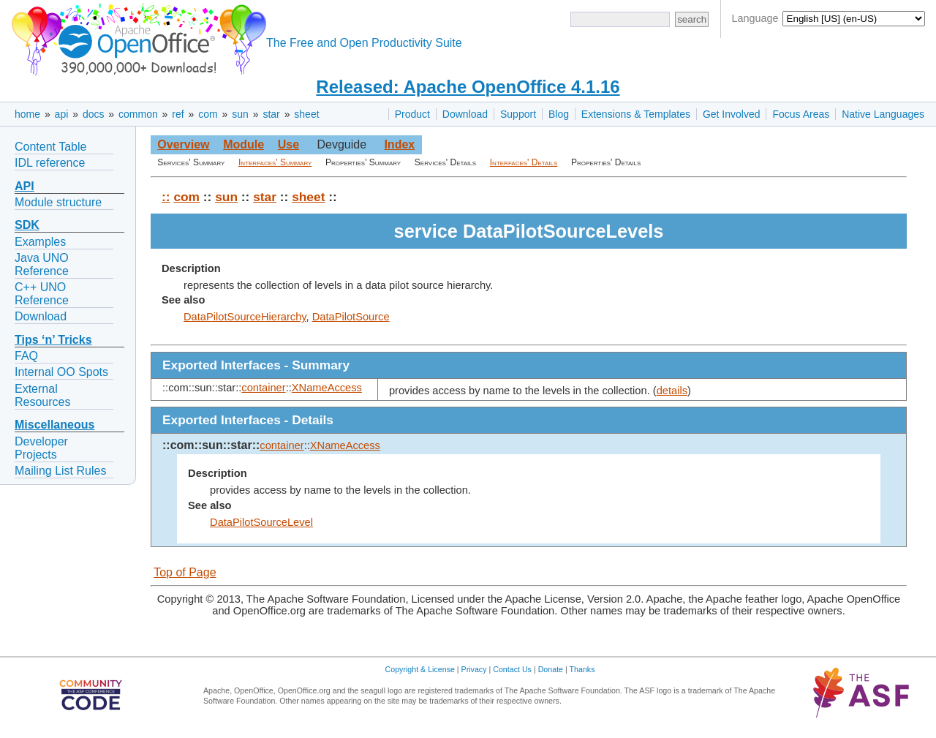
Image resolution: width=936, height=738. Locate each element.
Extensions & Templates (635, 114)
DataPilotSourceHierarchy (245, 317)
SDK (27, 225)
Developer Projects (41, 448)
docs (94, 114)
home (27, 114)
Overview (183, 144)
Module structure (58, 202)
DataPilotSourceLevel (261, 522)
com (207, 114)
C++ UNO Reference (42, 293)
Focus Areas (800, 114)
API (24, 186)
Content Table (50, 146)
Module (243, 144)
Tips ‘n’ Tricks (53, 340)
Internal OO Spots (61, 372)
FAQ (26, 356)
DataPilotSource (351, 317)
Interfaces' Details (524, 162)
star (271, 114)
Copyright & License (420, 669)
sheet (306, 114)
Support (518, 114)
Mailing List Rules (60, 470)
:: (166, 196)
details (672, 390)
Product (412, 114)
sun (240, 114)
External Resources (42, 395)
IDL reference (50, 163)
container (263, 388)
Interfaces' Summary (275, 162)
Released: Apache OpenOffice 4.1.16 (467, 87)
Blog (558, 114)
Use (288, 144)
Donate (550, 669)
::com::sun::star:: (211, 445)
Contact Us (512, 669)
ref (178, 114)
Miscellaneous (54, 424)
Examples (40, 242)
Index (399, 144)
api (62, 114)
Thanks (582, 669)
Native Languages (883, 114)
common (138, 114)
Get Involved (731, 114)
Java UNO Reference (42, 264)
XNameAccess (327, 388)
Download (465, 114)
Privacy (474, 669)
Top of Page (185, 572)
